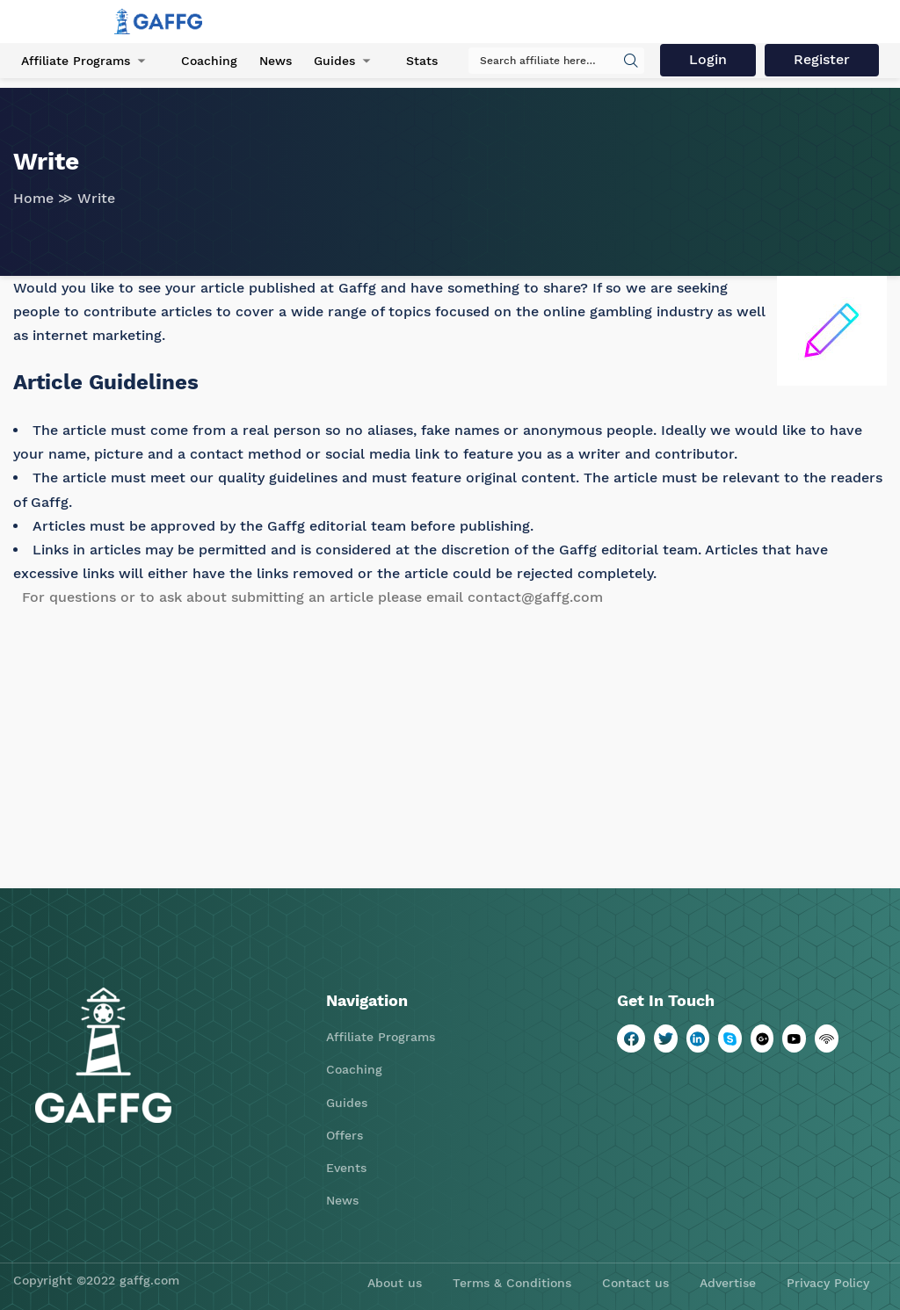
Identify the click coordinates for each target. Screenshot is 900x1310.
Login (708, 59)
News (275, 61)
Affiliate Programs (75, 61)
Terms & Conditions (512, 1283)
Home (33, 198)
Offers (344, 1135)
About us (394, 1283)
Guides (334, 61)
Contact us (635, 1283)
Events (346, 1168)
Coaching (209, 61)
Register (822, 59)
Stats (422, 61)
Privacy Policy (828, 1283)
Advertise (728, 1283)
